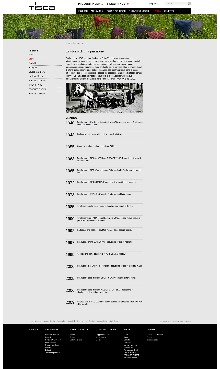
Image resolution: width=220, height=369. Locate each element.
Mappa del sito (49, 321)
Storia (84, 43)
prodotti (83, 11)
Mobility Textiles (76, 340)
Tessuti (72, 337)
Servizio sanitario (52, 345)
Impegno (33, 67)
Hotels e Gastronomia (53, 340)
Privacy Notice (81, 321)
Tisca (31, 54)
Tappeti (73, 335)
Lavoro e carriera (37, 72)
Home (68, 43)
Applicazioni (97, 11)
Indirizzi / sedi (152, 340)
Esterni (48, 350)
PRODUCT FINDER (37, 89)
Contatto (169, 11)
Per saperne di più (37, 81)
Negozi (48, 337)
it (158, 3)
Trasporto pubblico (52, 353)
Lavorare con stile (52, 335)
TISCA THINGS (35, 85)
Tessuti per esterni (139, 11)
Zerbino (99, 340)
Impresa (156, 11)
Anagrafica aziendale (65, 321)
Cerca (116, 321)
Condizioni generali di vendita (100, 321)
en (154, 3)
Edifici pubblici (50, 342)
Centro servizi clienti (155, 335)
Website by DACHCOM (182, 321)
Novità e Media (36, 76)
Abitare (48, 348)
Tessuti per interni (116, 11)
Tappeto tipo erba (103, 335)
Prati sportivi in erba (104, 337)
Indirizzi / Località (37, 94)
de (151, 3)
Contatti (32, 63)
